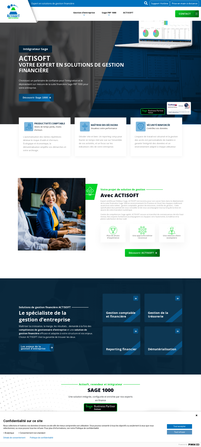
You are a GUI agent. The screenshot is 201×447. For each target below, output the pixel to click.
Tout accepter (179, 426)
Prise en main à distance (184, 3)
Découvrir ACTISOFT (143, 253)
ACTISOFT (130, 12)
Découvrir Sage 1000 (37, 97)
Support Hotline (159, 3)
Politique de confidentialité (41, 438)
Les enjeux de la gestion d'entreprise (37, 347)
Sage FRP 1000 (109, 12)
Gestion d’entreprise (82, 12)
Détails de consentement (14, 438)
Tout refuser (179, 432)
